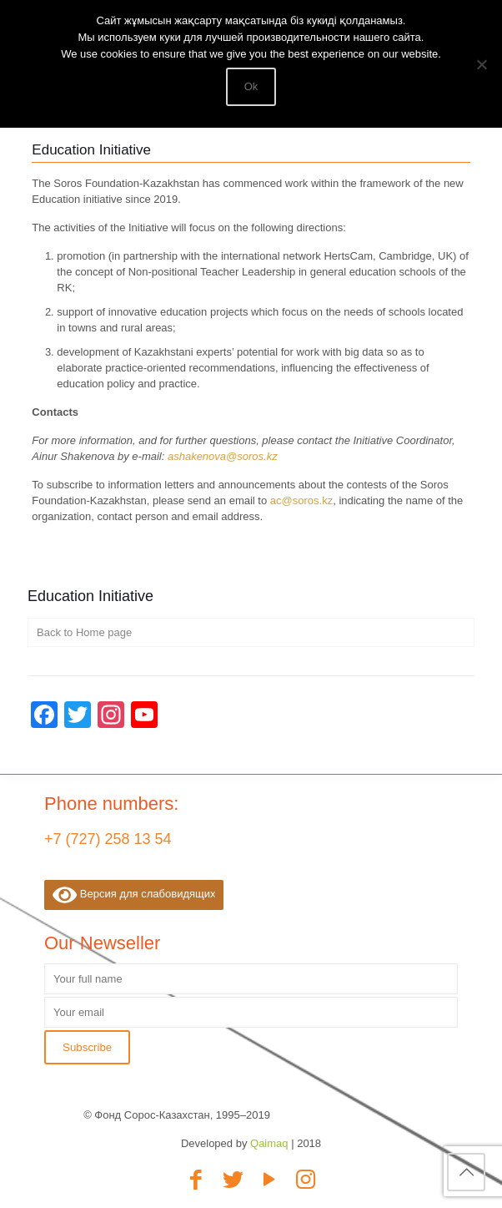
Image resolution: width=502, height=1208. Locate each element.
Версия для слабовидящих (134, 895)
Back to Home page (84, 632)
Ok (251, 86)
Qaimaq (269, 1143)
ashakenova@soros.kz (223, 456)
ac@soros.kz (301, 500)
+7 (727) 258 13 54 (108, 839)
